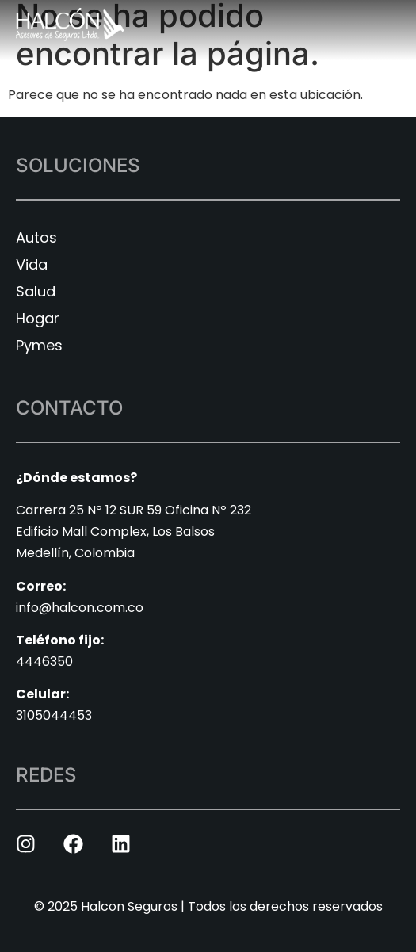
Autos (36, 237)
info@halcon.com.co (79, 607)
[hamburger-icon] (388, 25)
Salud (35, 291)
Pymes (39, 345)
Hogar (37, 318)
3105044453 (54, 715)
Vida (32, 264)
